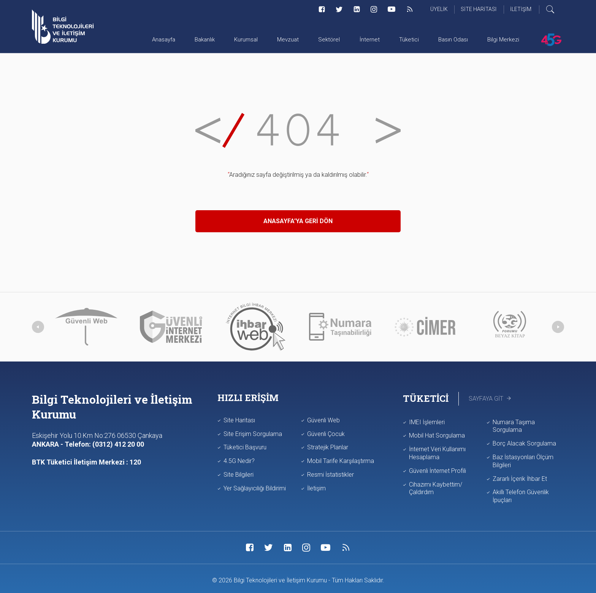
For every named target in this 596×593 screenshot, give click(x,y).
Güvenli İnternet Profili (437, 470)
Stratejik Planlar (327, 447)
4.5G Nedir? (239, 461)
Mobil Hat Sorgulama (437, 435)
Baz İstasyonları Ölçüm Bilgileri (523, 461)
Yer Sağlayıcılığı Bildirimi (255, 488)
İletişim (316, 488)
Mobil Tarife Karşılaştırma (340, 461)
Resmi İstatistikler (330, 474)
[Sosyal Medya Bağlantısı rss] (410, 9)
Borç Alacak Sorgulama (524, 443)
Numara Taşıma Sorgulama (514, 426)
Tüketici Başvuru (245, 447)
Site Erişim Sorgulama (253, 434)
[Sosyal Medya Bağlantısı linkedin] (356, 9)
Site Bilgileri (239, 474)
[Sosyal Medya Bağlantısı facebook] (322, 9)
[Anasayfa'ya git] (63, 26)
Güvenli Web (323, 420)
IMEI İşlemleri (427, 422)
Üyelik (439, 9)
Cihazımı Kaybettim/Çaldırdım (435, 488)
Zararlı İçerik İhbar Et (520, 478)
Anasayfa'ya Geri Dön (298, 221)
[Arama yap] (554, 9)
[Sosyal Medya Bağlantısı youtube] (391, 9)
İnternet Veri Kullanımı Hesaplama (437, 453)
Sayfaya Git (490, 398)
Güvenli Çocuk (326, 434)
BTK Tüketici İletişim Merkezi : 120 (86, 462)
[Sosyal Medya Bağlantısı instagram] (374, 9)
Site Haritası (239, 420)
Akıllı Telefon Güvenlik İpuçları (521, 496)
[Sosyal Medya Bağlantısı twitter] (339, 9)
